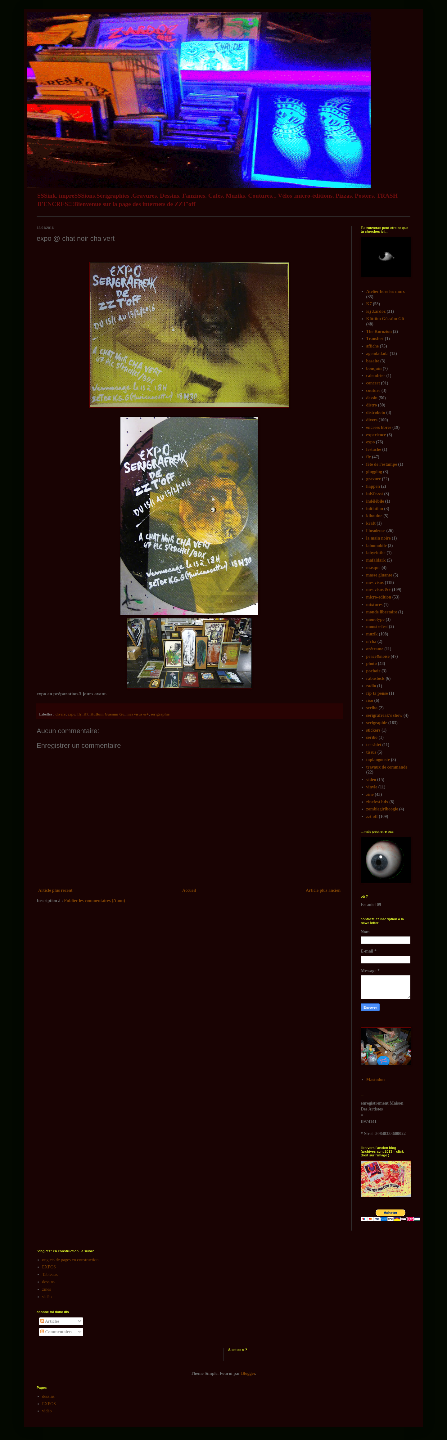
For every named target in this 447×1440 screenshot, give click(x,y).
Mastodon (375, 1079)
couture (373, 390)
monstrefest (377, 626)
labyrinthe (376, 552)
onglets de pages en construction (70, 1260)
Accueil (189, 890)
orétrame (374, 649)
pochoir (373, 671)
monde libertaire (381, 612)
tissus (371, 752)
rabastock (375, 678)
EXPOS (49, 1267)
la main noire (378, 538)
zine (370, 794)
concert (373, 383)
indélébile (375, 501)
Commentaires (56, 1332)
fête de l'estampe (381, 464)
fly (79, 714)
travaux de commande (387, 767)
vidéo (371, 779)
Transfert (375, 338)
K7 (86, 714)
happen (373, 486)
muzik (372, 634)
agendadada (377, 353)
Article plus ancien (323, 890)
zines (46, 1289)
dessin (372, 398)
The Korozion (379, 331)
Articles (49, 1321)
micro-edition (378, 597)
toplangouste (378, 759)
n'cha (371, 641)
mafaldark (376, 560)
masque (373, 567)
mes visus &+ (137, 714)
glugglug (374, 471)
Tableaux (50, 1274)
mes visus (375, 582)
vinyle (371, 787)
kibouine (374, 516)
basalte (372, 361)
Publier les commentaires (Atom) (94, 900)
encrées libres (378, 427)
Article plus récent (55, 890)
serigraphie (160, 714)
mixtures (374, 604)
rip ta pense (377, 693)
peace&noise (378, 656)
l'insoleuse (375, 530)
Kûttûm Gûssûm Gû (107, 714)
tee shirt (374, 744)
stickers (373, 730)
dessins (48, 1282)
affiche (372, 346)
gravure (373, 479)
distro (371, 405)
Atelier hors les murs (385, 291)
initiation (374, 508)
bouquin (374, 368)
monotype (375, 619)
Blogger (248, 1373)
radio (371, 686)
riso (369, 700)
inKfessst (374, 493)
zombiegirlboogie (382, 809)
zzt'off (372, 816)
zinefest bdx (377, 802)
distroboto (375, 412)
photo (371, 663)
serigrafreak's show (384, 715)
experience (376, 435)
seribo (372, 708)
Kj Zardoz (376, 311)
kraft (371, 523)
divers (60, 714)
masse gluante (379, 575)
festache (373, 449)
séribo (372, 737)
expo (71, 714)
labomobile (376, 545)
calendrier (375, 375)
